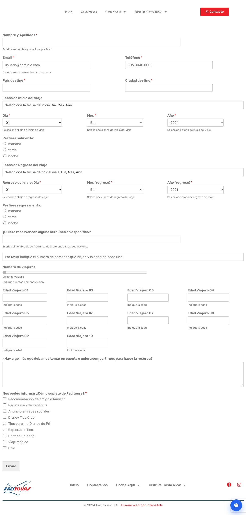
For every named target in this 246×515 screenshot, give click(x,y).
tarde (12, 150)
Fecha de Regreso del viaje (25, 165)
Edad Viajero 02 (80, 290)
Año (171, 115)
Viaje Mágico (18, 442)
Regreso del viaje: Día (22, 182)
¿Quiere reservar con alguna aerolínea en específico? (47, 232)
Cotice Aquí (115, 12)
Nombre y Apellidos (20, 35)
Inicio (68, 12)
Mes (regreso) (99, 182)
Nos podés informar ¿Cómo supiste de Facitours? (45, 393)
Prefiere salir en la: (18, 138)
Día (6, 115)
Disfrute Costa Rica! (151, 12)
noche (13, 156)
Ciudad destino (139, 80)
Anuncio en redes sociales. (29, 411)
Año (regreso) (179, 182)
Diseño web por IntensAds (142, 505)
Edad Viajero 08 (201, 313)
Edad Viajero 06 (80, 313)
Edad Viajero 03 (140, 290)
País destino (14, 80)
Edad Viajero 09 (16, 336)
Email (8, 58)
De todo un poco (21, 436)
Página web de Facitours (27, 405)
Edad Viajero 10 (80, 336)
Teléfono (133, 58)
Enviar (11, 466)
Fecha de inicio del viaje (23, 98)
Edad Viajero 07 (140, 313)
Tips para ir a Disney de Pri (29, 424)
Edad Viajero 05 (16, 313)
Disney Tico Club (21, 417)
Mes (91, 115)
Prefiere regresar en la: (22, 205)
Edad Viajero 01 (15, 290)
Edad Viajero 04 (201, 290)
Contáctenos (89, 12)
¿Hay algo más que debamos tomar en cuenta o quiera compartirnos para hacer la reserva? (78, 359)
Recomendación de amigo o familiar (36, 399)
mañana (14, 144)
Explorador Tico (20, 430)
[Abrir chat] (236, 505)
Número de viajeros (19, 267)
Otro (11, 448)
